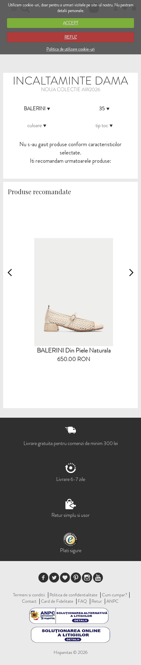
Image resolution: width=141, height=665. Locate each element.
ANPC (112, 601)
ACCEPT (70, 23)
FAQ (82, 601)
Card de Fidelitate (57, 601)
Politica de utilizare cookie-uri (70, 49)
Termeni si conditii (29, 595)
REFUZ (70, 37)
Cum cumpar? (114, 595)
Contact (29, 601)
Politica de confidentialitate (73, 595)
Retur (96, 601)
